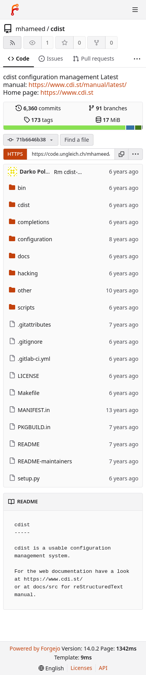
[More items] (137, 58)
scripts (22, 307)
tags (38, 120)
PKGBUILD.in (30, 427)
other (20, 290)
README (24, 444)
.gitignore (26, 341)
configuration (31, 239)
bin (17, 187)
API (103, 668)
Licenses (81, 668)
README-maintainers (40, 461)
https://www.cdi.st (66, 92)
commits (38, 108)
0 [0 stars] (79, 42)
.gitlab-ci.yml (30, 358)
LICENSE (24, 375)
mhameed (31, 29)
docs (19, 256)
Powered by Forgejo (34, 648)
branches (107, 108)
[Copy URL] (121, 154)
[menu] (135, 154)
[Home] (15, 10)
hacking (23, 273)
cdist (58, 29)
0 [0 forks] (111, 42)
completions (29, 222)
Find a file (76, 139)
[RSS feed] (12, 42)
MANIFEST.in (29, 410)
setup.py (24, 478)
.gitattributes (30, 324)
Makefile (24, 393)
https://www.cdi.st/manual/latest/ (77, 84)
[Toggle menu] (135, 10)
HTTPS (15, 153)
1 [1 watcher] (47, 42)
